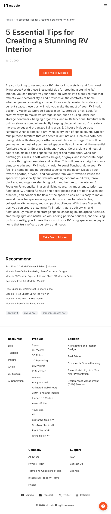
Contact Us (76, 463)
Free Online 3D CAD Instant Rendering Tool (29, 288)
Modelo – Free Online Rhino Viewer (25, 303)
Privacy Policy (36, 463)
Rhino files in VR (41, 435)
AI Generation (16, 380)
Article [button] (9, 19)
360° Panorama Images (45, 392)
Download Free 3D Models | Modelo (25, 281)
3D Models (14, 373)
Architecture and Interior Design (82, 347)
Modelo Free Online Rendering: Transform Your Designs (36, 271)
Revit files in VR (41, 430)
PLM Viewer (39, 370)
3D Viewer (38, 349)
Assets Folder (39, 403)
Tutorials (13, 352)
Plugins (12, 359)
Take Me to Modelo (55, 72)
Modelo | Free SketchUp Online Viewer (27, 293)
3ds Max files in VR (43, 425)
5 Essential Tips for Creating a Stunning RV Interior (45, 19)
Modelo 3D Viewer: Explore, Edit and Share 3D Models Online (39, 276)
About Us (33, 456)
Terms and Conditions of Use (44, 470)
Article (11, 366)
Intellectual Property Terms (43, 477)
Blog (10, 345)
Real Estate (74, 356)
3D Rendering (40, 360)
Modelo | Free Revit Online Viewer (25, 298)
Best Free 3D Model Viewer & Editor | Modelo (31, 266)
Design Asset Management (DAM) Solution (83, 382)
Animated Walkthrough (45, 387)
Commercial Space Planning (84, 363)
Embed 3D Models (42, 398)
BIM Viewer (38, 365)
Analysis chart (40, 382)
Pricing (32, 484)
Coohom (74, 470)
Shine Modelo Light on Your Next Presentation (83, 372)
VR (33, 414)
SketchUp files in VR (43, 419)
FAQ (72, 456)
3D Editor (37, 355)
